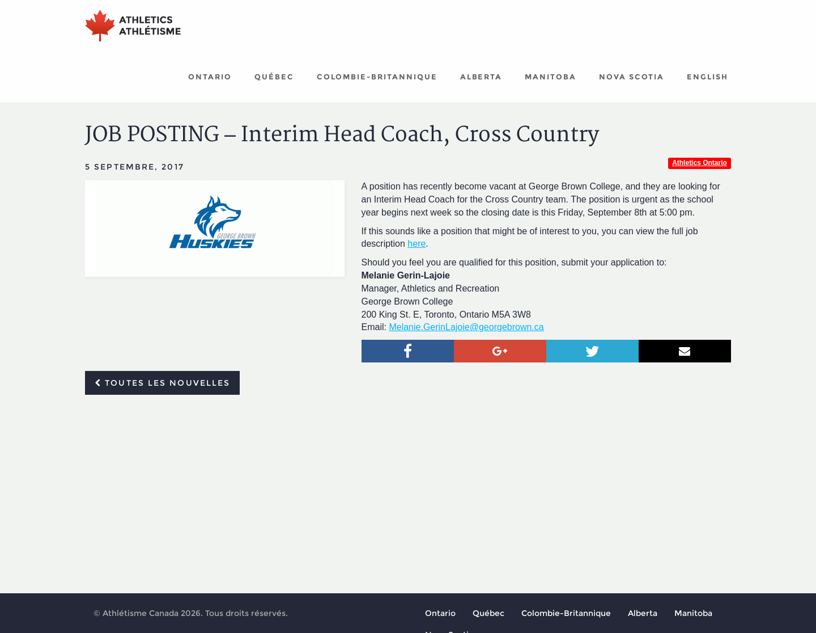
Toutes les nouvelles (162, 383)
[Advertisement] (408, 488)
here (416, 243)
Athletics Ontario (699, 163)
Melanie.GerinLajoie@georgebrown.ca (466, 327)
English (707, 76)
